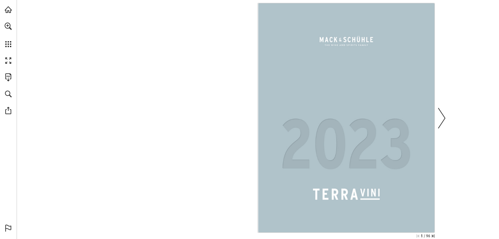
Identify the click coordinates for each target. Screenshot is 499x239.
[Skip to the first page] (418, 236)
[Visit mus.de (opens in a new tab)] (8, 9)
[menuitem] (8, 35)
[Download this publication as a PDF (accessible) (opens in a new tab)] (8, 77)
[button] (8, 26)
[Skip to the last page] (433, 236)
